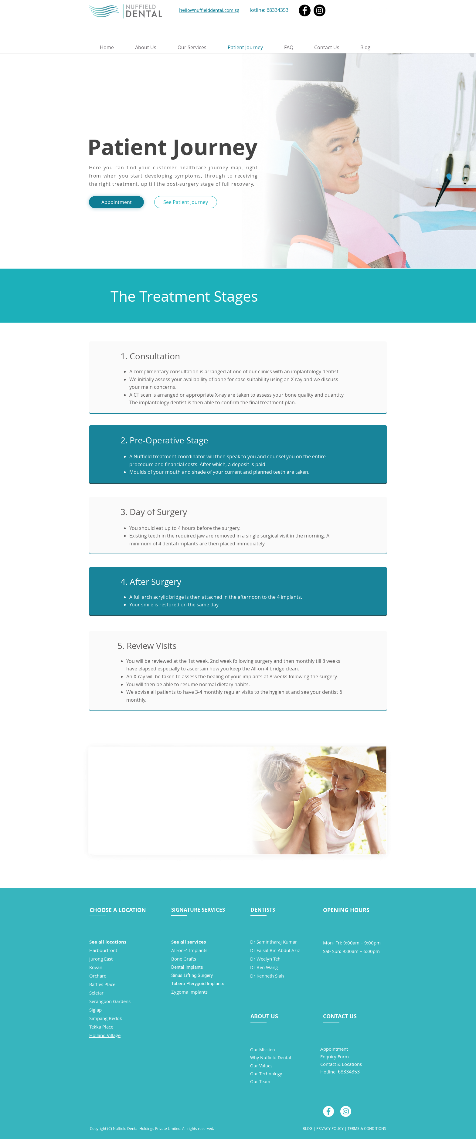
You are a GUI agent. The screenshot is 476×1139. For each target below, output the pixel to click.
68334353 (277, 10)
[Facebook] (305, 10)
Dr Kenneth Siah (267, 976)
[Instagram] (319, 10)
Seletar (96, 993)
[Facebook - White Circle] (328, 1111)
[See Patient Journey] (185, 202)
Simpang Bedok (105, 1018)
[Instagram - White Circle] (345, 1111)
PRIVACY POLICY (329, 1128)
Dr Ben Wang (264, 967)
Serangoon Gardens (110, 1001)
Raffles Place (102, 984)
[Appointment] (116, 202)
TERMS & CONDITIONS (367, 1128)
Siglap (95, 1010)
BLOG (307, 1128)
